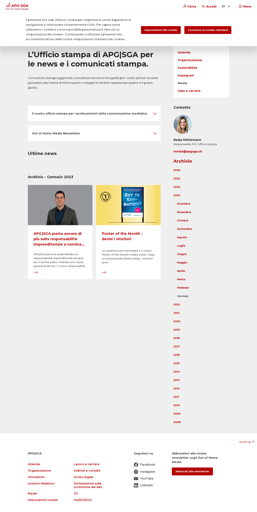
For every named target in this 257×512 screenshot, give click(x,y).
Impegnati (186, 75)
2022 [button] (176, 304)
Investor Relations (41, 483)
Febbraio (183, 287)
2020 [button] (176, 321)
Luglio (181, 245)
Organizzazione (190, 60)
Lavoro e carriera (86, 464)
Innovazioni (36, 477)
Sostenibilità (187, 68)
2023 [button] (176, 195)
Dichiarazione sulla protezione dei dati (88, 485)
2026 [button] (176, 170)
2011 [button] (176, 397)
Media (182, 83)
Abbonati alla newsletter (192, 471)
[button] (94, 113)
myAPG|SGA (83, 500)
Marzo (181, 279)
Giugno (182, 254)
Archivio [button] (182, 161)
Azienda (184, 52)
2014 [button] (176, 371)
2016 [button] (176, 355)
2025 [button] (176, 178)
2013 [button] (176, 380)
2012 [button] (176, 388)
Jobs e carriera (189, 91)
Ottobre (182, 220)
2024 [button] (176, 187)
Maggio (182, 262)
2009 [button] (176, 413)
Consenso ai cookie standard (208, 30)
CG (76, 493)
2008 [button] (176, 422)
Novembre (184, 212)
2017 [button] (176, 346)
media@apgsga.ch (187, 151)
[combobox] (225, 6)
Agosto (182, 237)
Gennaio (182, 296)
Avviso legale (83, 477)
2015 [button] (176, 363)
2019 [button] (176, 329)
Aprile (181, 271)
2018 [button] (176, 338)
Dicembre (183, 203)
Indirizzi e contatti (87, 470)
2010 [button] (176, 405)
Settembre (184, 229)
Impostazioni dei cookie (161, 30)
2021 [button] (176, 313)
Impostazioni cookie (43, 500)
